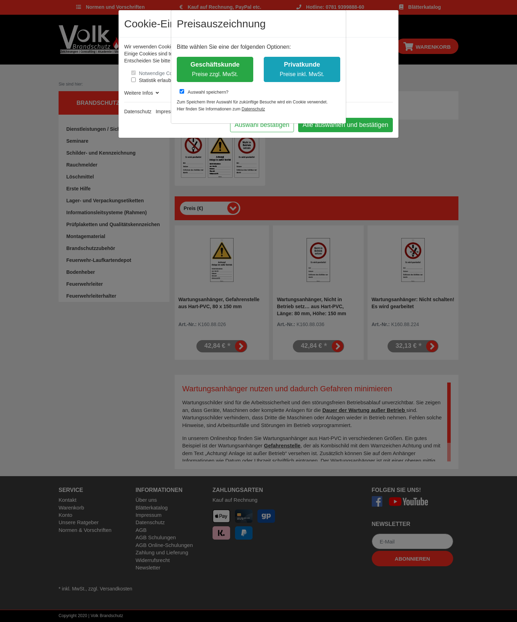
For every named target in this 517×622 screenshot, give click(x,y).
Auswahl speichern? (204, 92)
